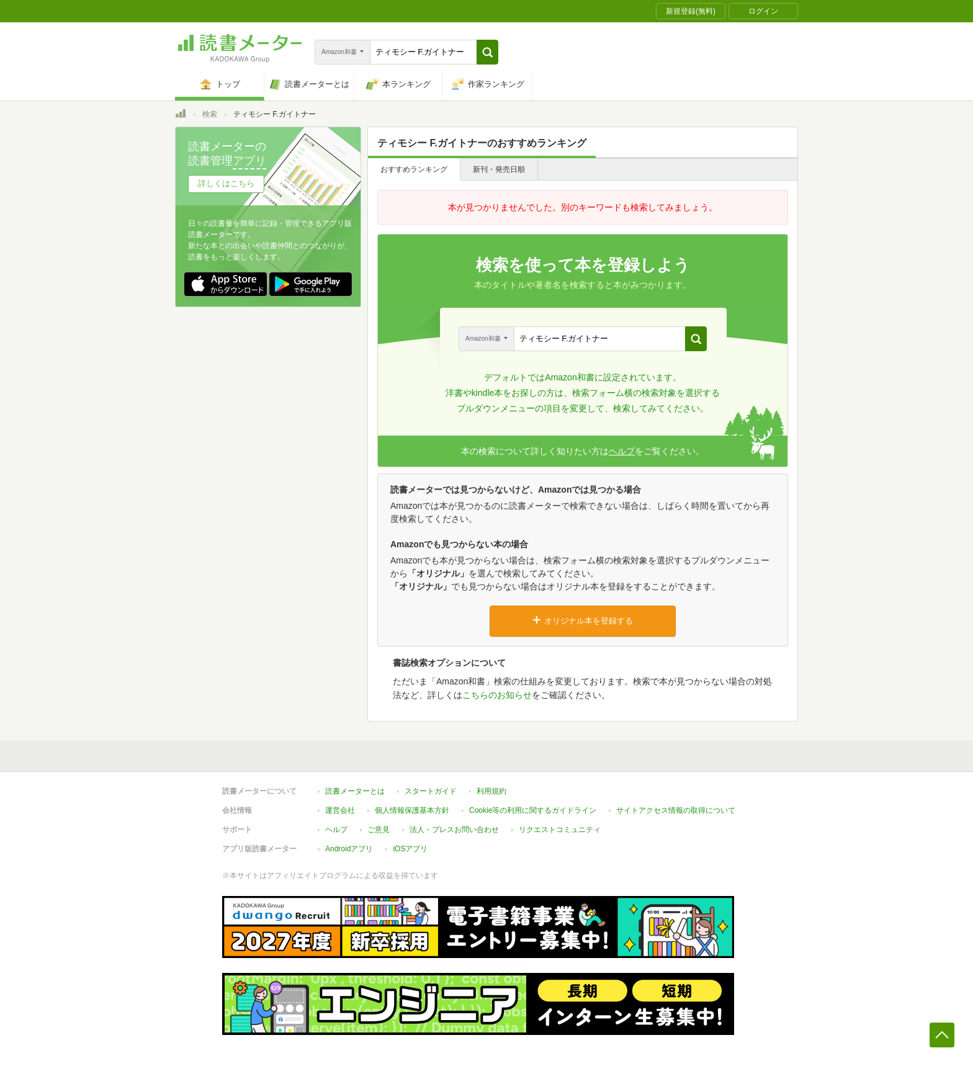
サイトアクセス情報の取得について (675, 810)
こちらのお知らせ (497, 695)
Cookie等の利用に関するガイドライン (532, 810)
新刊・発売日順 (499, 169)
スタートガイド (431, 791)
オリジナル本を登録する (582, 620)
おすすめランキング (413, 169)
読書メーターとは (355, 791)
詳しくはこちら (226, 183)
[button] (487, 52)
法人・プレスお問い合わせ (454, 829)
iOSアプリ (410, 849)
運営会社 (340, 810)
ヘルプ (622, 451)
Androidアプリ (349, 849)
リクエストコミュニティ (560, 829)
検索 (209, 114)
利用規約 (491, 791)
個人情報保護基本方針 (412, 810)
